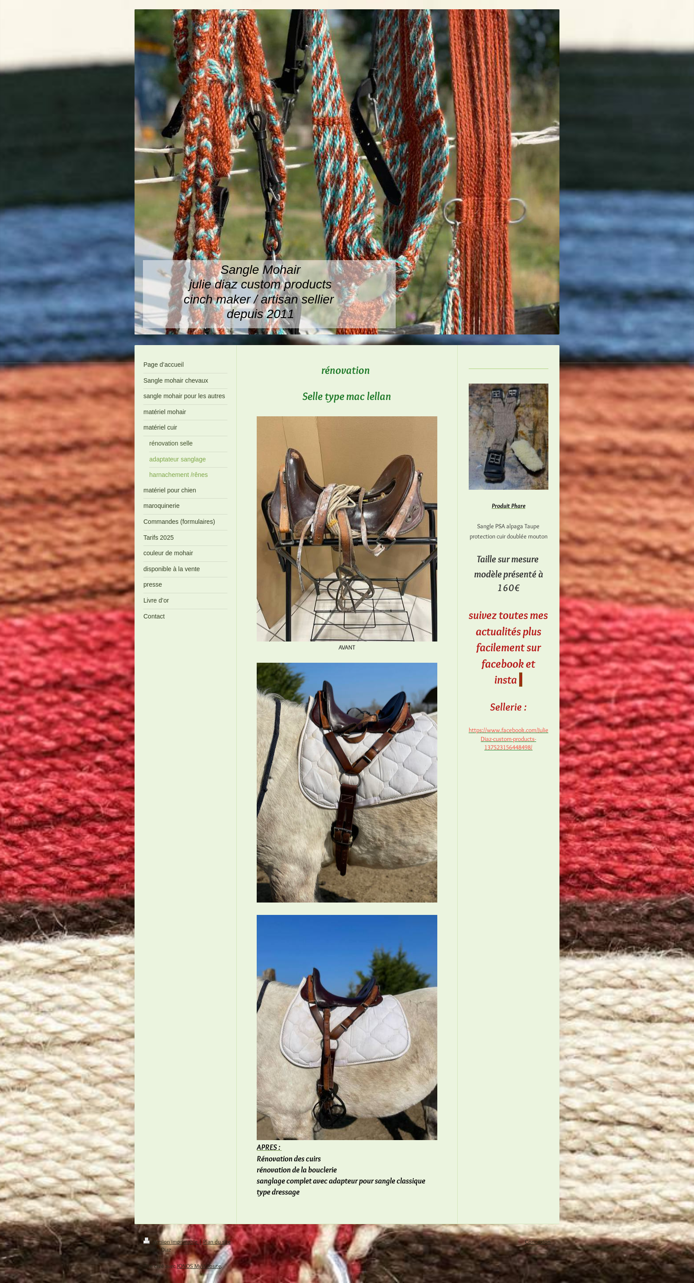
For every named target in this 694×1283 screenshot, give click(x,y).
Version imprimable (171, 1241)
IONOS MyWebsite (199, 1265)
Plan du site (217, 1241)
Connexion (538, 1241)
